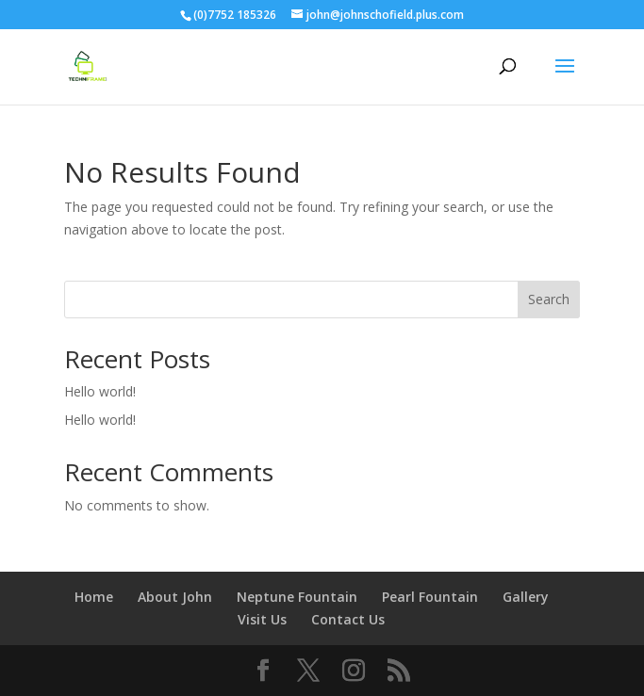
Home (93, 597)
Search (549, 299)
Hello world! (100, 391)
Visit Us (262, 619)
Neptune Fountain (297, 597)
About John (175, 597)
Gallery (526, 597)
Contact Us (348, 619)
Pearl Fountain (430, 597)
